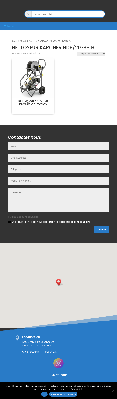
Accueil (15, 41)
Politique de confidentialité (63, 394)
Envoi (101, 229)
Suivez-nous (58, 375)
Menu (8, 26)
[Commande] (91, 54)
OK (44, 394)
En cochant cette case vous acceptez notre (49, 221)
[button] (59, 282)
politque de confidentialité (75, 221)
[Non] (113, 390)
